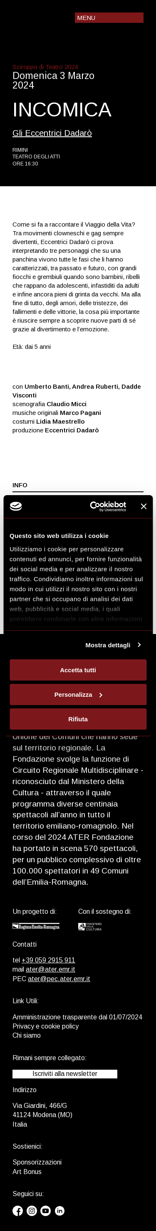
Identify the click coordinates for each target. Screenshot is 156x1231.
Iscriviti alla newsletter (64, 1073)
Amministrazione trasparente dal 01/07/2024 (77, 1017)
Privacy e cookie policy (45, 1026)
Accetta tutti (78, 669)
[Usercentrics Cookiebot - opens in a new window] (94, 506)
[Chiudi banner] (143, 506)
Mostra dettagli (107, 644)
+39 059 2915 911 (48, 960)
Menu (86, 17)
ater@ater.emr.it (50, 969)
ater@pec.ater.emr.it (59, 978)
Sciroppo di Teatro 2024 (45, 66)
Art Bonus (27, 1171)
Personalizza (78, 694)
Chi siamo (26, 1035)
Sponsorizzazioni (37, 1162)
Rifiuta (78, 718)
